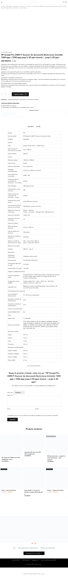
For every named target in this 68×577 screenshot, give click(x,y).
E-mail (37, 409)
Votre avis (10, 395)
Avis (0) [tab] (38, 126)
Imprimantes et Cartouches (19, 6)
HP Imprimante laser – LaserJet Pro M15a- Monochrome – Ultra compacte (56, 458)
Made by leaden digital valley (29, 573)
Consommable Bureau (6, 52)
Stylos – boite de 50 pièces (9, 490)
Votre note (10, 392)
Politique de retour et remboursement (28, 548)
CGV (14, 548)
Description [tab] (31, 126)
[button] (34, 553)
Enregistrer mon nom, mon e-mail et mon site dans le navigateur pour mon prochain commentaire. (33, 415)
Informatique (9, 6)
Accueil (2, 6)
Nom (9, 409)
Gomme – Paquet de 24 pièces (55, 490)
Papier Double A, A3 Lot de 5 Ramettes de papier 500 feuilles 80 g (33, 492)
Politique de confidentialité (48, 548)
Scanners (29, 6)
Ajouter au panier (20, 94)
